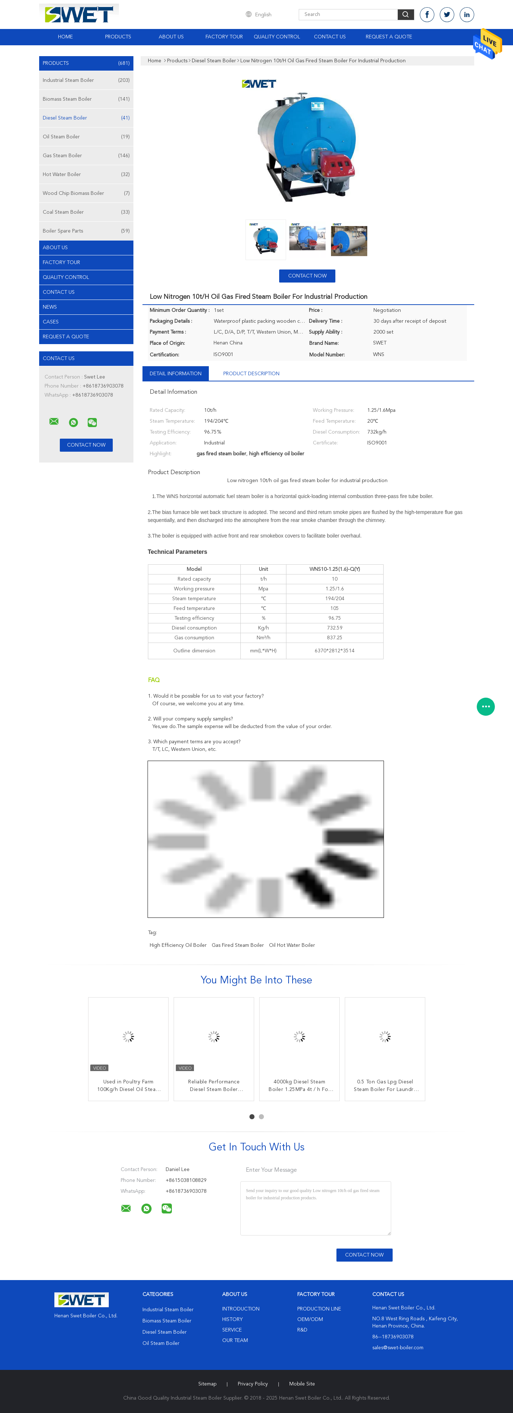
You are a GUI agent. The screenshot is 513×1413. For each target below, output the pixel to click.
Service (232, 1330)
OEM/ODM (310, 1319)
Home (65, 36)
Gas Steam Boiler (86, 155)
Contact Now (307, 276)
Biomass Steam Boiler (86, 99)
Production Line (319, 1309)
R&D (302, 1330)
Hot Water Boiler (86, 174)
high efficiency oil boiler (178, 945)
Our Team (235, 1340)
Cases (51, 322)
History (232, 1319)
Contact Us (330, 36)
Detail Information (176, 373)
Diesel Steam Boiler (86, 118)
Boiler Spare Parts (86, 231)
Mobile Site (302, 1384)
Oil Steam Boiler (86, 137)
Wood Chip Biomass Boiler (86, 193)
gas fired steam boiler (238, 945)
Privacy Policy (253, 1384)
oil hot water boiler (292, 945)
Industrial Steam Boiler (86, 80)
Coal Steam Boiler (86, 212)
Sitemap (207, 1384)
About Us (171, 36)
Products (118, 36)
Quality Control (277, 36)
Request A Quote (389, 36)
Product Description (251, 373)
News (50, 307)
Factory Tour (224, 36)
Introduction (241, 1309)
